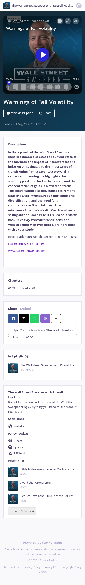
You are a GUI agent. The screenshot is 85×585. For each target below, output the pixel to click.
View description (20, 113)
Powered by (42, 542)
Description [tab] (17, 144)
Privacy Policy (32, 567)
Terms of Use (12, 567)
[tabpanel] (42, 205)
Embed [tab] (25, 309)
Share (45, 113)
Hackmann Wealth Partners (26, 244)
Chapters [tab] (15, 280)
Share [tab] (12, 309)
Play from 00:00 (20, 337)
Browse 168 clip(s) (22, 511)
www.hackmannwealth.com (27, 251)
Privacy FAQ (51, 567)
